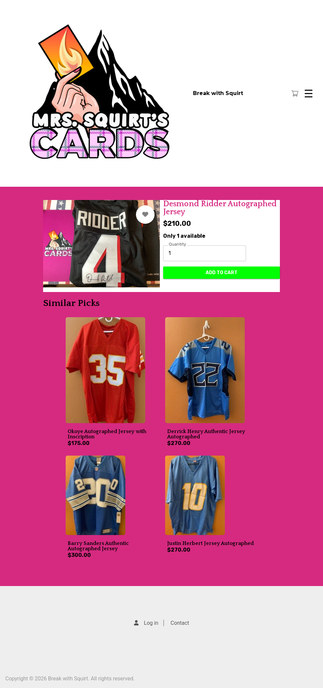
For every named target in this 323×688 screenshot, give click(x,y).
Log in (151, 623)
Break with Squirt (218, 93)
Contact (179, 623)
